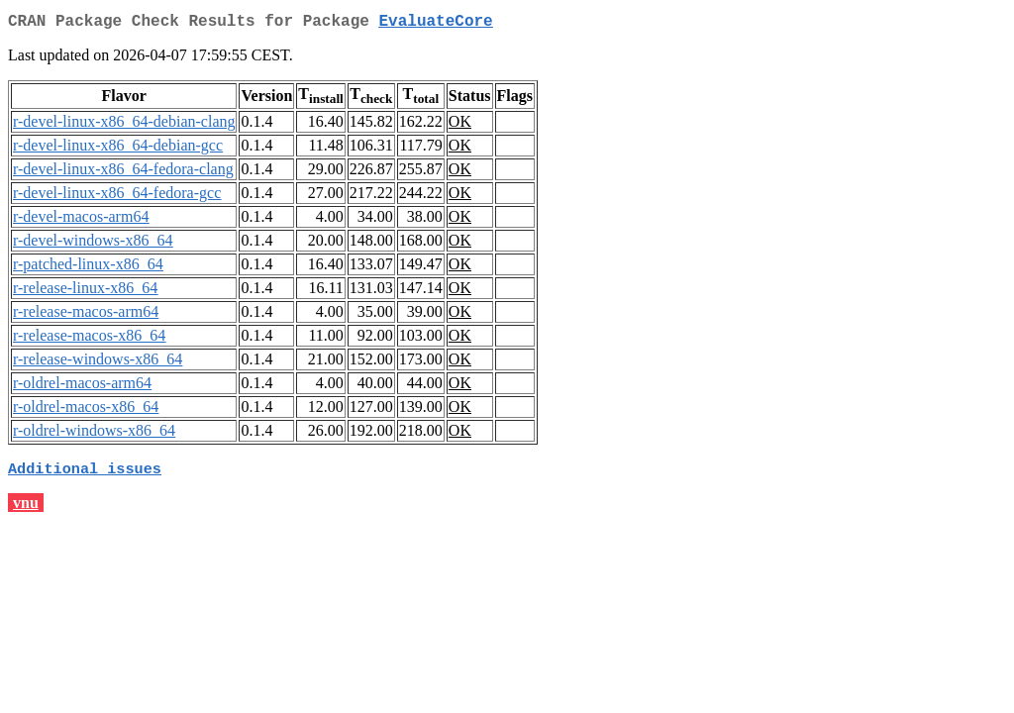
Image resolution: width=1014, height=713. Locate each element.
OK (460, 125)
